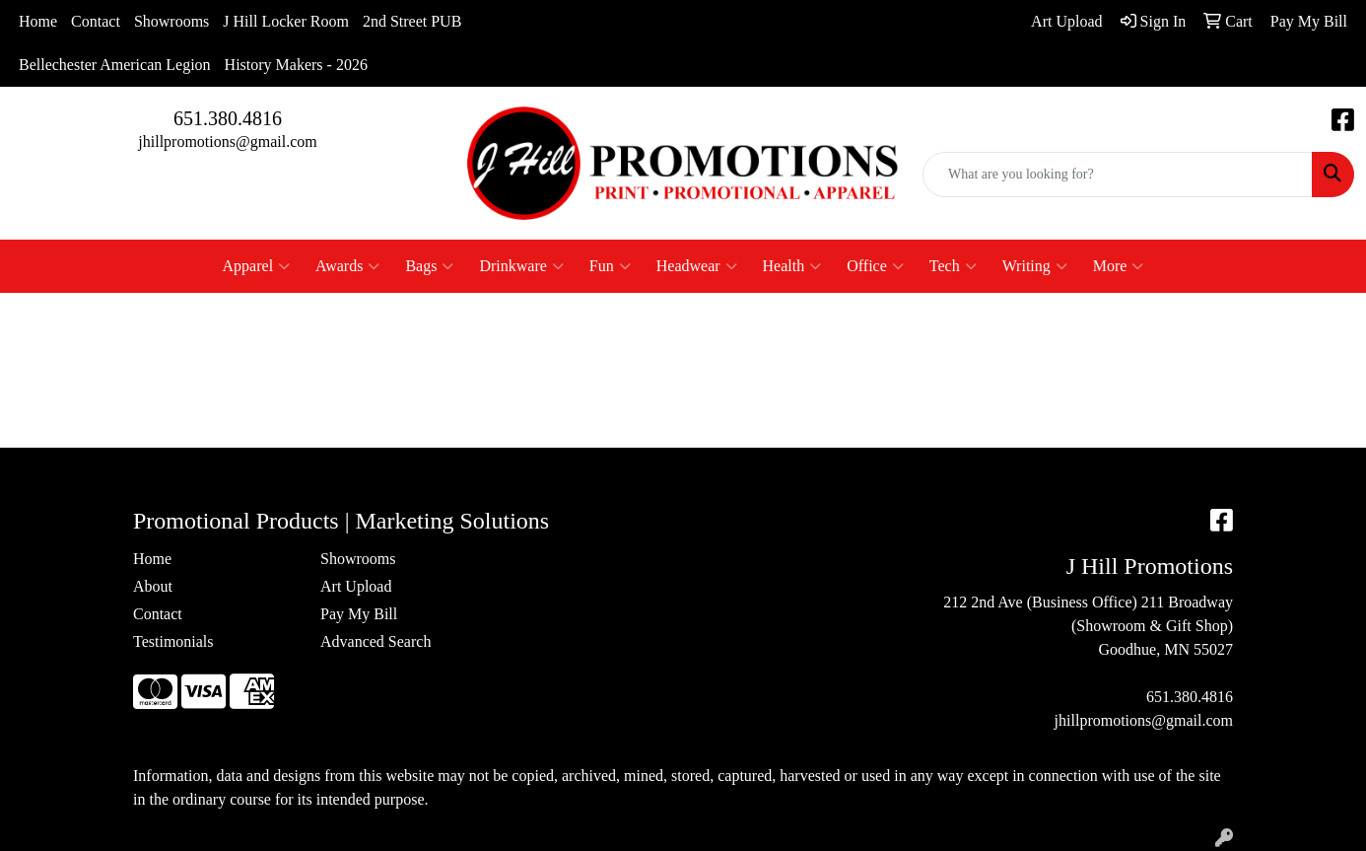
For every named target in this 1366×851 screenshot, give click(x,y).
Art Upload (355, 586)
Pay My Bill (358, 613)
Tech (953, 266)
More (1118, 266)
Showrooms (171, 21)
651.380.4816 (227, 118)
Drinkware (521, 266)
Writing (1034, 266)
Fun (610, 266)
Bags (429, 266)
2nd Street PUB (412, 21)
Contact (95, 21)
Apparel (257, 266)
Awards (347, 266)
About (152, 586)
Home (38, 21)
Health (792, 266)
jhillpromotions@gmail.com (227, 141)
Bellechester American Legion (115, 64)
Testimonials (173, 641)
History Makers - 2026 (296, 64)
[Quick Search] (1117, 174)
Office (875, 266)
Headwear (696, 266)
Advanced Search (375, 641)
